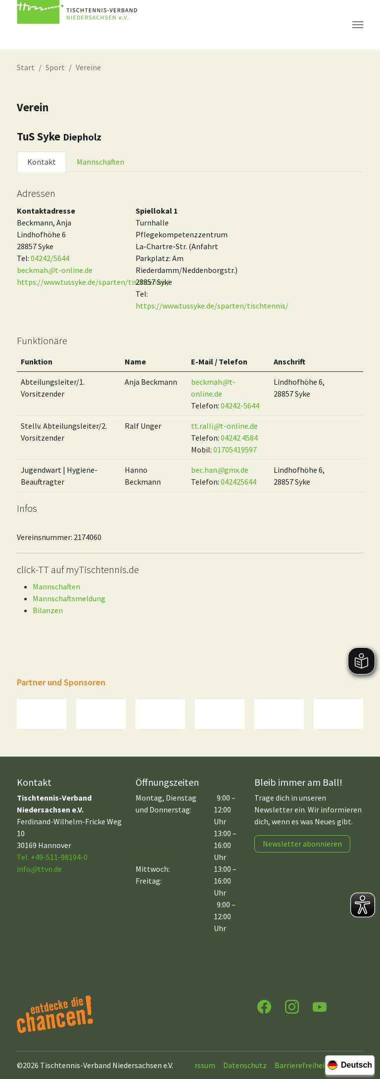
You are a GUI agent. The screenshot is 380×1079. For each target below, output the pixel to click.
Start (26, 67)
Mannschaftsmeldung (69, 598)
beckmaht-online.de (55, 270)
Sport (55, 67)
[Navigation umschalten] (357, 24)
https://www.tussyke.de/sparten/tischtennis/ (93, 282)
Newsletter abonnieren (302, 844)
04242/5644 (50, 258)
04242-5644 (240, 405)
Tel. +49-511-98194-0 (52, 857)
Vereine (88, 67)
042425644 (238, 482)
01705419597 (235, 449)
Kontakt (41, 162)
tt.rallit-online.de (224, 426)
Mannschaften (100, 162)
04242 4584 (239, 438)
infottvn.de (39, 869)
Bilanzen (48, 610)
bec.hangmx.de (219, 470)
